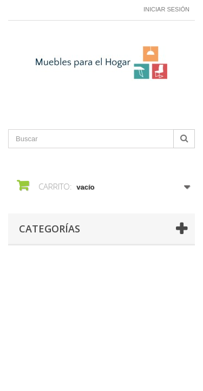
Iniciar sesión (166, 9)
